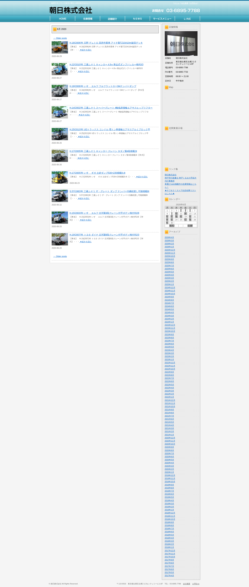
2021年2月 (169, 431)
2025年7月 (169, 266)
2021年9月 (169, 409)
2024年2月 (169, 319)
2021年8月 (169, 413)
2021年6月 (169, 419)
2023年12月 (170, 325)
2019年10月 (170, 481)
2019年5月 (169, 497)
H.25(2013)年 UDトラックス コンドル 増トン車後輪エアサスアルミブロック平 (110, 129)
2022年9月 (169, 372)
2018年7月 (169, 528)
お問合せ (193, 3)
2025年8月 (169, 262)
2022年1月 (169, 397)
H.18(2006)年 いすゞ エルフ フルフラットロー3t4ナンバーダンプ (103, 86)
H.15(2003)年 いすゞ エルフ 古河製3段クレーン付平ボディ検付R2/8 (104, 213)
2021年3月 (169, 428)
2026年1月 (169, 247)
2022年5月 (169, 385)
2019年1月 (169, 510)
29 (167, 223)
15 (167, 216)
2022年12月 (170, 362)
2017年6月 (169, 569)
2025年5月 (169, 272)
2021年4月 (169, 425)
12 (185, 213)
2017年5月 (169, 572)
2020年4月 (169, 463)
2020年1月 (169, 472)
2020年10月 (170, 444)
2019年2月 (169, 507)
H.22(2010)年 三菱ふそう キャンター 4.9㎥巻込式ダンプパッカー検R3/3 (106, 64)
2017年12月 (170, 550)
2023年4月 (169, 350)
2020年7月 (169, 453)
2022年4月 (169, 388)
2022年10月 (170, 369)
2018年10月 (170, 519)
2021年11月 (170, 403)
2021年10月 (170, 406)
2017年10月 (170, 557)
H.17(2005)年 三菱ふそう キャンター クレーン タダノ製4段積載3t (103, 151)
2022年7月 (169, 378)
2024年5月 (169, 309)
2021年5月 (169, 422)
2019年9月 (169, 485)
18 (181, 216)
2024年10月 (170, 294)
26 (185, 220)
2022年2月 (169, 394)
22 (167, 220)
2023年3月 (169, 353)
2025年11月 (170, 253)
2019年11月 (170, 478)
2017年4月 (169, 575)
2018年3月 (169, 541)
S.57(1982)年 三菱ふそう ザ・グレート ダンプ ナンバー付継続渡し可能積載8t (109, 191)
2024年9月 (169, 297)
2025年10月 (170, 256)
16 (172, 216)
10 (176, 213)
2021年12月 (170, 400)
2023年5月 (169, 347)
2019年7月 (169, 491)
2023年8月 (169, 338)
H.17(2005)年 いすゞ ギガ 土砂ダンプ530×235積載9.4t (97, 173)
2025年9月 (169, 259)
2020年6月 (169, 456)
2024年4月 (169, 312)
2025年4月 (169, 275)
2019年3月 (169, 503)
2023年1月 (169, 359)
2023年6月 (169, 344)
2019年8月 (169, 488)
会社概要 (184, 3)
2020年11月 (170, 441)
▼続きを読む (85, 50)
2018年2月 (169, 544)
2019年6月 (169, 494)
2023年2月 (169, 356)
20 (190, 216)
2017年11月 (170, 554)
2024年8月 (169, 300)
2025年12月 (170, 250)
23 (172, 220)
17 (176, 216)
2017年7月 (169, 566)
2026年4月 (169, 237)
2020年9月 (169, 447)
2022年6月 (169, 381)
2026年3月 (169, 240)
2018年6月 (169, 532)
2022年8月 (169, 375)
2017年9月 (169, 560)
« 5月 (171, 226)
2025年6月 (169, 269)
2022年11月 (170, 366)
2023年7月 (169, 341)
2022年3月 (169, 391)
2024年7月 (169, 303)
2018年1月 (169, 547)
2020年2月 (169, 469)
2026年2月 (169, 244)
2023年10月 (170, 331)
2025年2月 (169, 281)
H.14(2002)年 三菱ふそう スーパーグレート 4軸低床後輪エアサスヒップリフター (111, 107)
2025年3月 (169, 278)
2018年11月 (170, 516)
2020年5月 (169, 460)
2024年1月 (169, 322)
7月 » (190, 226)
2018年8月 (169, 525)
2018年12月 (170, 513)
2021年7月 (169, 416)
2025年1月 (169, 284)
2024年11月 (170, 291)
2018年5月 (169, 535)
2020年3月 (169, 466)
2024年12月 (170, 287)
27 (190, 220)
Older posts (60, 38)
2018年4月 (169, 538)
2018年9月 (169, 522)
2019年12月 (170, 475)
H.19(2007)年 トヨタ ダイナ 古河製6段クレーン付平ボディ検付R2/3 (104, 234)
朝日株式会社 (170, 175)
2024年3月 (169, 316)
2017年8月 (169, 563)
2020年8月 (169, 450)
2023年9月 (169, 334)
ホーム (177, 3)
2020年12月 (170, 438)
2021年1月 (169, 435)
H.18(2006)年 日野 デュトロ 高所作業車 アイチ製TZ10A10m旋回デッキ (106, 42)
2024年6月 (169, 306)
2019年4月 (169, 500)
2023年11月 (170, 328)
